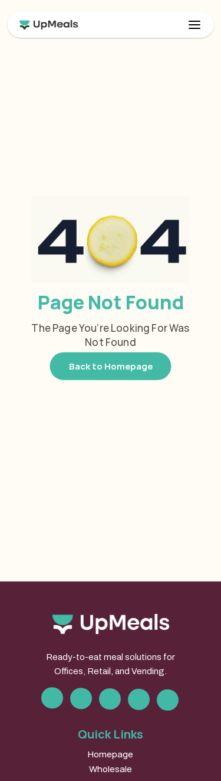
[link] (111, 25)
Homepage (110, 754)
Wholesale (110, 769)
